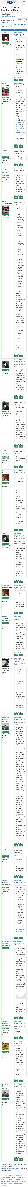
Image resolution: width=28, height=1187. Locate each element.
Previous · (4, 25)
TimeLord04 (5, 32)
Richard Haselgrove (8, 941)
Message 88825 (18, 401)
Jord (4, 83)
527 (11, 27)
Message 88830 (18, 585)
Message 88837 (18, 1021)
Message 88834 (18, 849)
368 (25, 25)
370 (6, 27)
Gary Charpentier (8, 658)
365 (15, 25)
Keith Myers (6, 717)
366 (19, 25)
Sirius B (4, 360)
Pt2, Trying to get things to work (20, 126)
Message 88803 (18, 359)
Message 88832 (18, 658)
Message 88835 (18, 880)
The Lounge (15, 13)
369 (3, 27)
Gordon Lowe (7, 1042)
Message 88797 (18, 201)
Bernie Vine (5, 471)
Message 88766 (18, 32)
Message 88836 (18, 941)
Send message (5, 42)
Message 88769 (18, 150)
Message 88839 (18, 1084)
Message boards (6, 13)
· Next (14, 27)
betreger (4, 150)
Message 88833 (18, 717)
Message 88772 (18, 168)
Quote (20, 79)
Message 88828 (18, 533)
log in (6, 22)
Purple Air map (20, 839)
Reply (16, 79)
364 (12, 25)
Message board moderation (8, 16)
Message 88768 (18, 83)
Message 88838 (18, 1041)
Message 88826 (18, 450)
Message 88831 (18, 616)
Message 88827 (18, 470)
